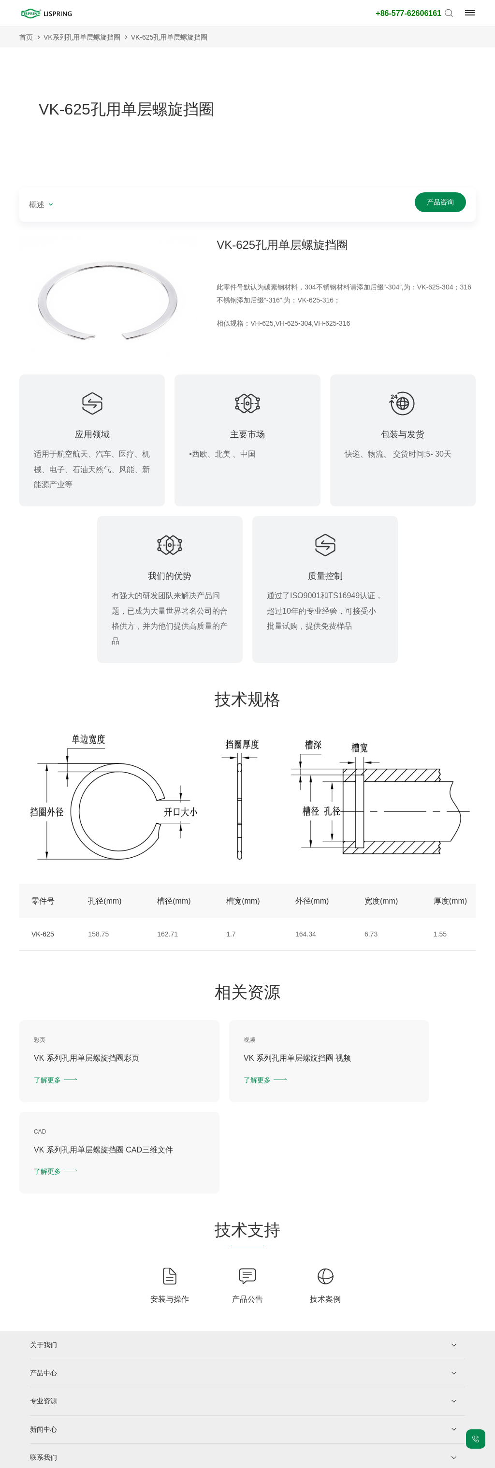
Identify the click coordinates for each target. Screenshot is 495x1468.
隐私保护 (174, 1458)
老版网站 (315, 1458)
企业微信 (66, 1414)
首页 (26, 37)
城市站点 (279, 1458)
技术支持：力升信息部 (368, 1458)
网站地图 (244, 1458)
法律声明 (209, 1458)
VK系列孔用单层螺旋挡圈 (82, 37)
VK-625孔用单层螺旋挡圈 (169, 37)
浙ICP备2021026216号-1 (118, 1458)
